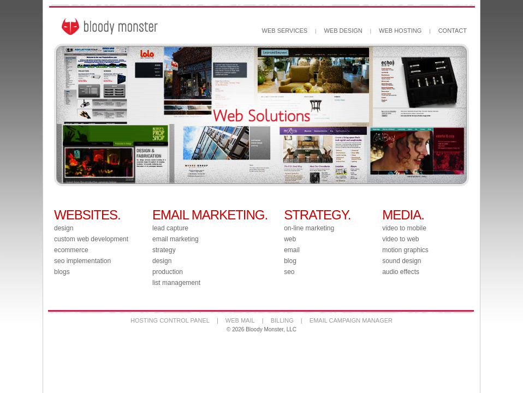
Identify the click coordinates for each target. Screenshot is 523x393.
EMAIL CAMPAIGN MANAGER (351, 320)
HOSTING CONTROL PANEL (170, 320)
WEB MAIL (240, 320)
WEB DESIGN (343, 30)
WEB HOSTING (400, 30)
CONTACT (452, 30)
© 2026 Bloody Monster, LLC (261, 329)
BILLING (282, 320)
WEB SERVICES (285, 30)
